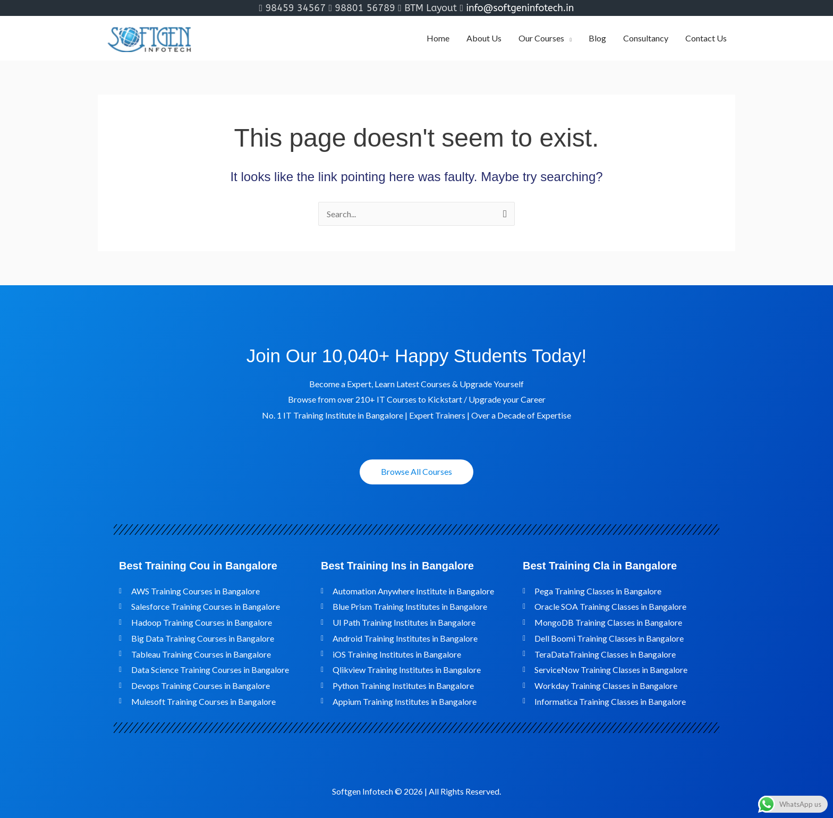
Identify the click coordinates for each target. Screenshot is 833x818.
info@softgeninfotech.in (520, 8)
